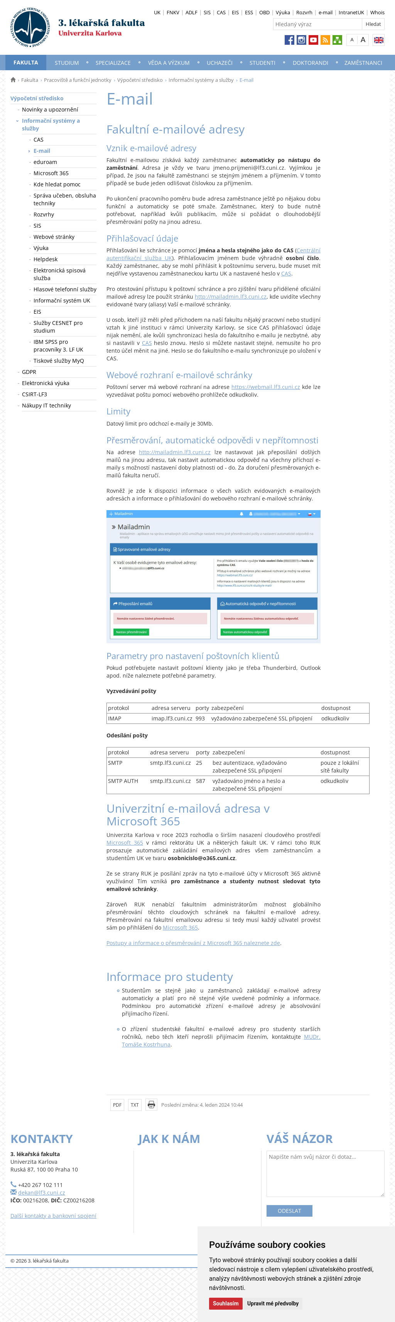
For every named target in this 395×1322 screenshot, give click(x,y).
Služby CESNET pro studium (58, 326)
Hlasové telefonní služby (65, 289)
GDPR (29, 371)
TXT (135, 1105)
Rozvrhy (44, 214)
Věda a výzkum (169, 62)
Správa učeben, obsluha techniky (65, 199)
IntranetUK (351, 12)
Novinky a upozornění (50, 109)
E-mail (42, 150)
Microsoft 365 (51, 173)
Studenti (262, 62)
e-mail (326, 12)
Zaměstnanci (363, 62)
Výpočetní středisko (140, 79)
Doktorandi (310, 62)
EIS (235, 12)
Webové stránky (54, 236)
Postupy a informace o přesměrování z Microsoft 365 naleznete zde (193, 943)
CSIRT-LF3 (34, 394)
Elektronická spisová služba (60, 274)
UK (157, 12)
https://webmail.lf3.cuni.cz (265, 387)
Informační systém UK (62, 300)
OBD (264, 12)
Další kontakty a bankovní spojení (53, 1215)
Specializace (113, 62)
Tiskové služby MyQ (59, 360)
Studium (67, 62)
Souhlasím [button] (226, 1303)
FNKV (173, 12)
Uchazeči (220, 62)
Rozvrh (304, 12)
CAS (221, 12)
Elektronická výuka (45, 383)
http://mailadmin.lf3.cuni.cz (231, 296)
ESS (249, 12)
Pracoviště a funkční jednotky (77, 79)
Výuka (283, 12)
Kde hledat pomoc (57, 184)
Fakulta (26, 62)
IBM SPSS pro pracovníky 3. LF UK (58, 345)
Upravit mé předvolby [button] (273, 1303)
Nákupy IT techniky (46, 405)
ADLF (192, 12)
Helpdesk (45, 259)
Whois (377, 12)
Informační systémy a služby (201, 79)
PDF (117, 1105)
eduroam (45, 162)
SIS (207, 12)
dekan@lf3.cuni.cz (41, 1192)
